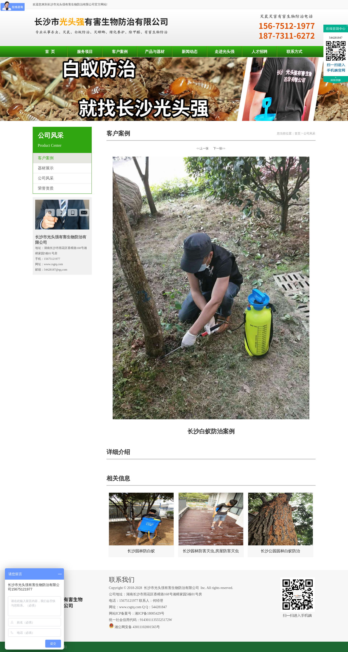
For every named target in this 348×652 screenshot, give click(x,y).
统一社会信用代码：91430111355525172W (140, 620)
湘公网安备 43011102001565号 (134, 627)
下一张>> (219, 148)
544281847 (335, 37)
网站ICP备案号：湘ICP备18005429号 (137, 613)
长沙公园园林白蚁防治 (280, 523)
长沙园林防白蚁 (141, 523)
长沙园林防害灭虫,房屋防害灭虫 (211, 523)
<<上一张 (203, 148)
